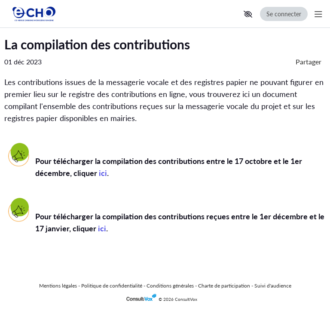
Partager (308, 62)
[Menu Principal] (317, 14)
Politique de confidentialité (111, 285)
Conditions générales (170, 285)
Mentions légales (58, 285)
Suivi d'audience (272, 285)
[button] (248, 14)
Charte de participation (224, 285)
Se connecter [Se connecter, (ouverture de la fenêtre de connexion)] (283, 14)
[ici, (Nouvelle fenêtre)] (103, 173)
